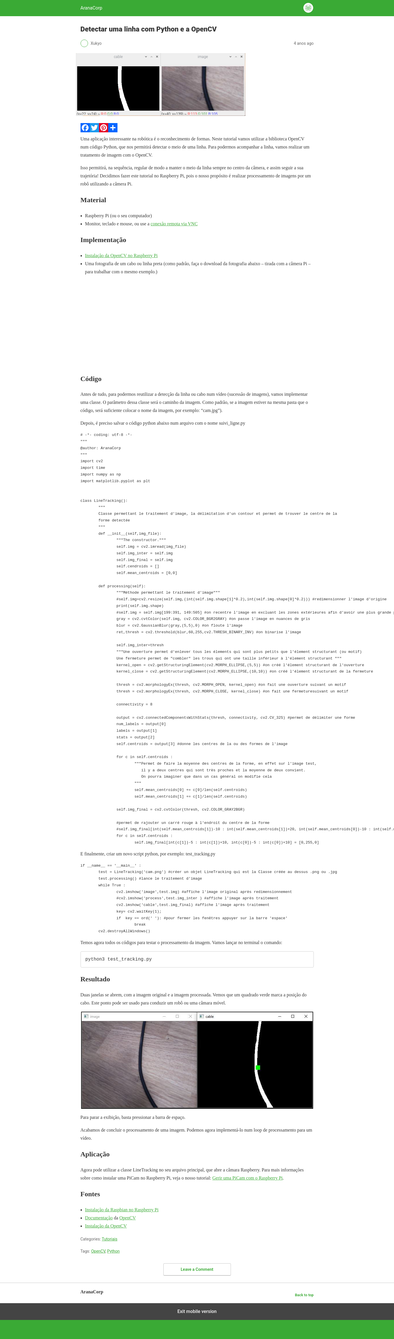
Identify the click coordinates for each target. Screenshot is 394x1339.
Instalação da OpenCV (106, 1225)
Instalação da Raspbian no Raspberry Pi (122, 1209)
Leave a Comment (197, 1269)
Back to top (304, 1295)
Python (113, 1251)
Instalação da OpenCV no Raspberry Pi (121, 255)
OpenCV (127, 1217)
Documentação (99, 1217)
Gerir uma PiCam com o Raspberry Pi (247, 1177)
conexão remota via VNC (174, 223)
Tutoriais (109, 1239)
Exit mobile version (196, 1311)
